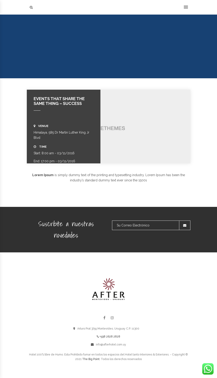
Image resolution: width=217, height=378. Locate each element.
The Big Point (91, 359)
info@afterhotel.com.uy (111, 344)
